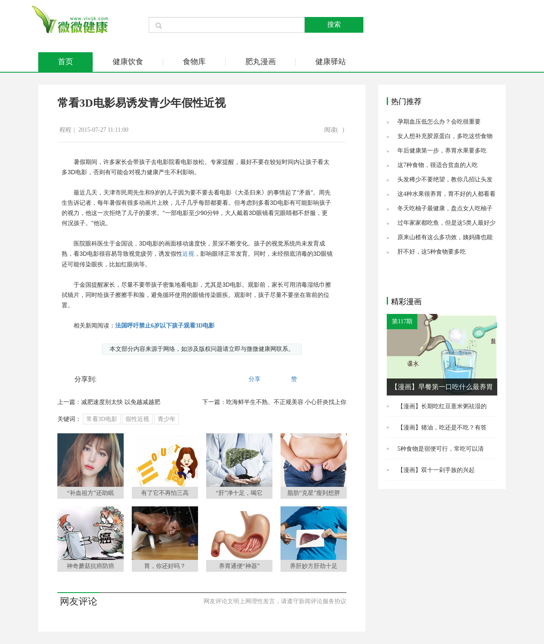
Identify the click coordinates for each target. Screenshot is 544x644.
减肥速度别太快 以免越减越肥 (120, 402)
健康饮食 (128, 61)
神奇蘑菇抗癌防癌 (90, 566)
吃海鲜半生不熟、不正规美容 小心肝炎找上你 (286, 402)
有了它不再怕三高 (165, 493)
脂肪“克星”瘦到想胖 (313, 493)
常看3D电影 (101, 419)
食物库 (194, 61)
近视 (188, 254)
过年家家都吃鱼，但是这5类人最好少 (446, 223)
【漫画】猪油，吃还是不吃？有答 (442, 427)
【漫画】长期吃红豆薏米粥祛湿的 (442, 406)
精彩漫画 (406, 301)
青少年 (167, 419)
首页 (65, 61)
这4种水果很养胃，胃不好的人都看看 (446, 194)
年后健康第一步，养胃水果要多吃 (442, 150)
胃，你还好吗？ (165, 566)
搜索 (334, 24)
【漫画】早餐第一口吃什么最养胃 (442, 386)
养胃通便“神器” (239, 566)
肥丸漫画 (260, 61)
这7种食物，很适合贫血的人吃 (437, 165)
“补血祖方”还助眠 (90, 493)
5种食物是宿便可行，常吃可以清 (440, 449)
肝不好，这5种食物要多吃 (431, 252)
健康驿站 (330, 61)
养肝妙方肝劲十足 (313, 566)
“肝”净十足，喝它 (239, 493)
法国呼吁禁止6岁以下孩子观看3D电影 (165, 325)
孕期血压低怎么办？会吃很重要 (439, 122)
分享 (255, 379)
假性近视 (137, 419)
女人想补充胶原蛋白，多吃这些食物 (445, 136)
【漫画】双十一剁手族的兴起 (436, 470)
